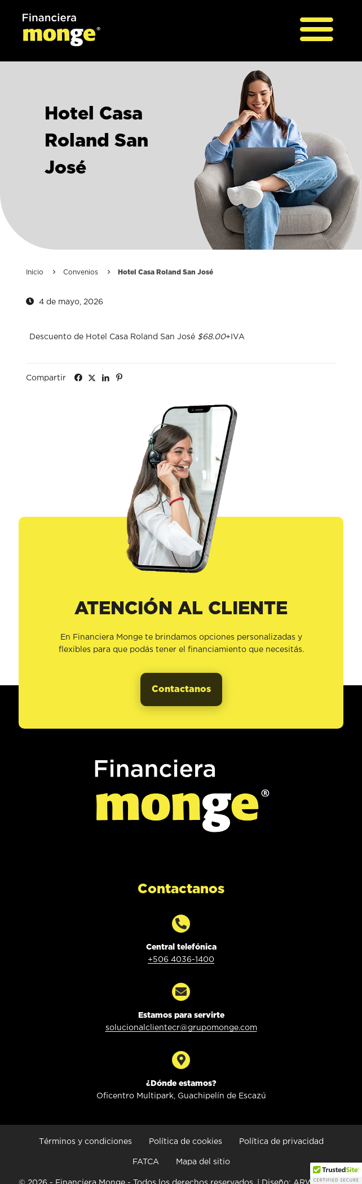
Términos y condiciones (85, 1141)
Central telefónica (181, 947)
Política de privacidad (281, 1141)
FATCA (146, 1162)
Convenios (80, 272)
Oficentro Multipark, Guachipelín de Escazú (181, 1096)
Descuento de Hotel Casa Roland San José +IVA (137, 337)
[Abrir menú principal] (317, 31)
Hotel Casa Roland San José (96, 141)
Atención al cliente (181, 609)
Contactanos (181, 889)
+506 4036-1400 (181, 959)
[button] (336, 1173)
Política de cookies (185, 1141)
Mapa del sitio (203, 1162)
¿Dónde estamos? (181, 1083)
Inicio (34, 272)
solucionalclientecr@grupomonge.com (181, 1028)
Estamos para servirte (181, 1015)
